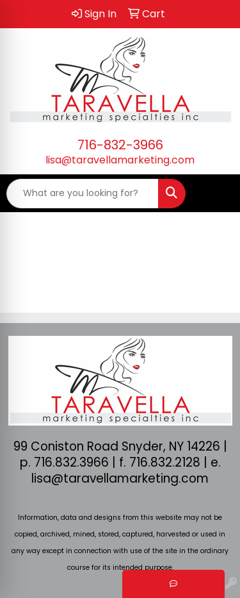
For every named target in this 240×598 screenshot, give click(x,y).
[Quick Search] (82, 193)
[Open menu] (214, 193)
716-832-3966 (120, 145)
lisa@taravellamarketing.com (120, 160)
